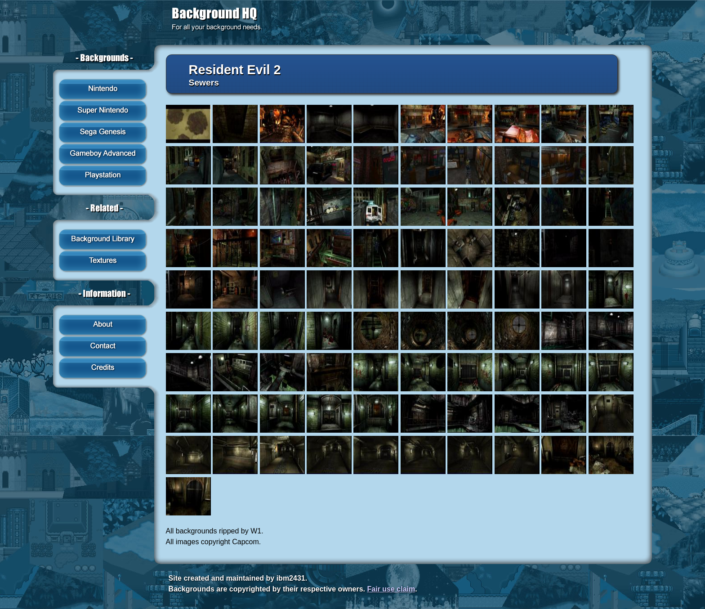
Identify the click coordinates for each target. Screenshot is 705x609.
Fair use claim (391, 589)
